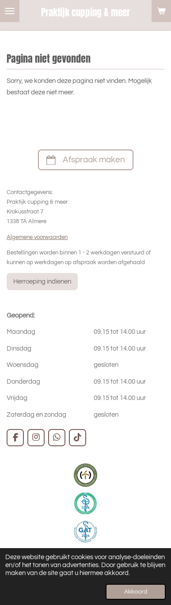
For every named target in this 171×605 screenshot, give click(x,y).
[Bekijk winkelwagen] (161, 11)
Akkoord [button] (135, 592)
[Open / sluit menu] (9, 11)
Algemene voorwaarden (37, 237)
